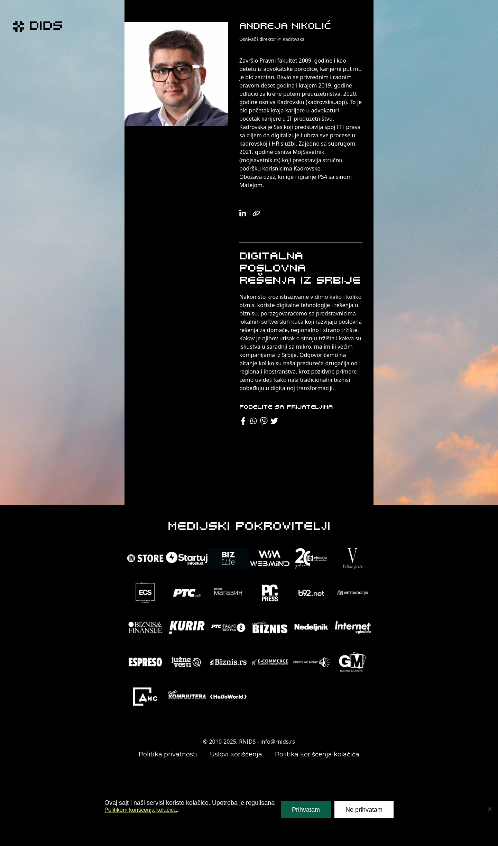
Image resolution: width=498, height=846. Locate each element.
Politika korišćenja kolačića (317, 754)
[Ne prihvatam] (489, 809)
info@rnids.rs (277, 741)
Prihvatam (306, 809)
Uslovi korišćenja (236, 754)
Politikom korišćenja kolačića (144, 809)
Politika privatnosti (168, 754)
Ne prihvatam (363, 809)
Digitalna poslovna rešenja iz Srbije (299, 269)
